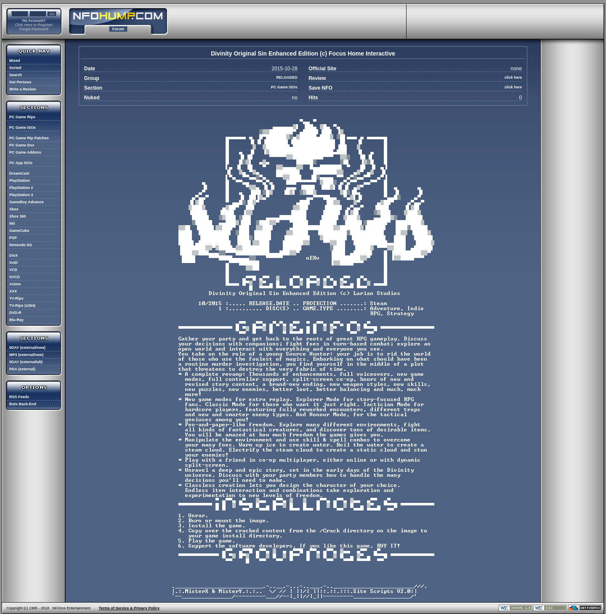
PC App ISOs (20, 163)
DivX (13, 255)
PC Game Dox (22, 145)
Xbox (14, 209)
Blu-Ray (16, 320)
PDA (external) (22, 369)
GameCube (19, 231)
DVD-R (15, 313)
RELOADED (287, 77)
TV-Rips (16, 298)
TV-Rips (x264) (22, 305)
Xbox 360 (17, 216)
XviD (13, 262)
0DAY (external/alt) (26, 362)
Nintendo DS (20, 245)
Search (15, 75)
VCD (13, 270)
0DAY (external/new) (27, 348)
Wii (12, 223)
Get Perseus (20, 82)
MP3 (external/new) (26, 355)
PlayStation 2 (21, 188)
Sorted (15, 68)
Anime (15, 284)
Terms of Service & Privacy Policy (129, 608)
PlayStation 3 (21, 195)
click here (513, 77)
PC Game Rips (22, 117)
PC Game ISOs (22, 127)
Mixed (14, 60)
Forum (118, 29)
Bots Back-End (22, 404)
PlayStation (19, 180)
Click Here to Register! (34, 25)
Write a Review (22, 89)
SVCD (14, 277)
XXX (13, 291)
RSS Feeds (19, 397)
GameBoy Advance (26, 202)
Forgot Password (33, 29)
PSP (13, 238)
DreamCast (19, 173)
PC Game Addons (25, 152)
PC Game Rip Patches (29, 138)
